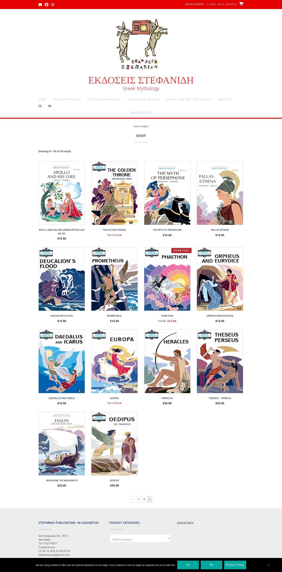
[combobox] (139, 538)
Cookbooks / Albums (144, 99)
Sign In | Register (194, 4)
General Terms (185, 522)
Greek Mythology (66, 99)
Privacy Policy (235, 564)
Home (42, 99)
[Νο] (268, 565)
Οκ (188, 564)
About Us (225, 99)
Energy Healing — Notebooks (189, 99)
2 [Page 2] (144, 499)
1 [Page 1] (139, 499)
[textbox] (140, 539)
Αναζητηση (141, 112)
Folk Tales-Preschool (104, 99)
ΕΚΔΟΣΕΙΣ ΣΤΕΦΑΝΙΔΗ (141, 80)
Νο (211, 564)
